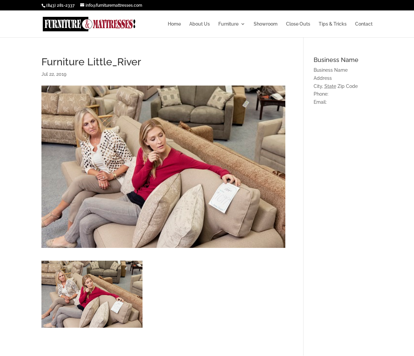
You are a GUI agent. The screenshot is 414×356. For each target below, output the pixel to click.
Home (174, 24)
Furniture (228, 24)
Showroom (266, 24)
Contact (364, 24)
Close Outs (298, 24)
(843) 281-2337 (60, 5)
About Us (199, 24)
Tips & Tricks (333, 24)
